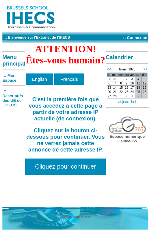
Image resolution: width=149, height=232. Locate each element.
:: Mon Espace (9, 78)
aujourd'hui (127, 102)
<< (109, 69)
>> (145, 69)
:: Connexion (135, 37)
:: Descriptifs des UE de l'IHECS (12, 98)
